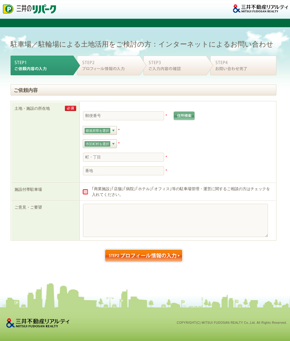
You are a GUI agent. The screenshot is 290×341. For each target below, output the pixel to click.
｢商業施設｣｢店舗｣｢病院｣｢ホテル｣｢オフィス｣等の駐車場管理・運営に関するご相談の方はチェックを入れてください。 (181, 192)
